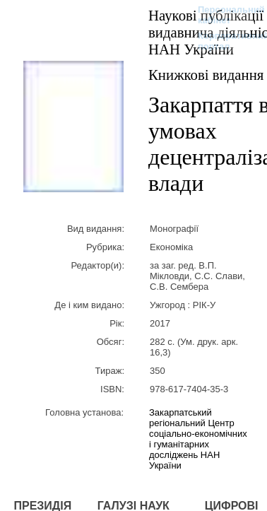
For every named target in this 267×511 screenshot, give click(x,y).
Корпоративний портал (224, 41)
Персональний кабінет (224, 14)
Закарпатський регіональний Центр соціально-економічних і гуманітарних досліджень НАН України (198, 439)
